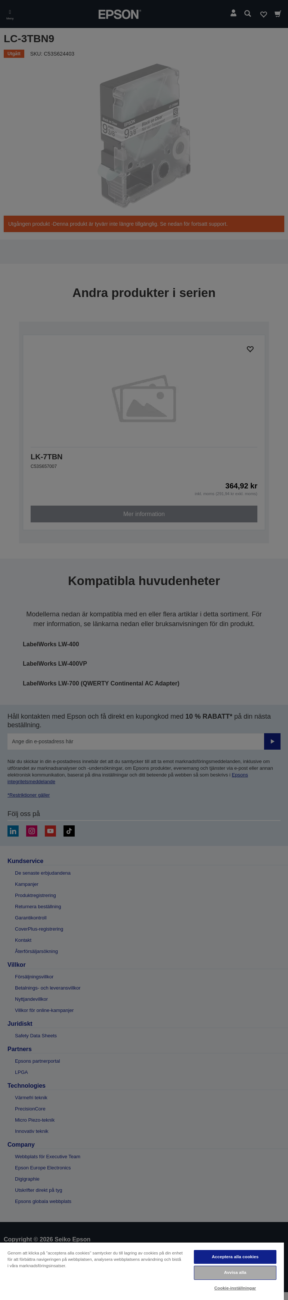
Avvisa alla (235, 1272)
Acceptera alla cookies (235, 1256)
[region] (142, 1271)
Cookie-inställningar (235, 1288)
